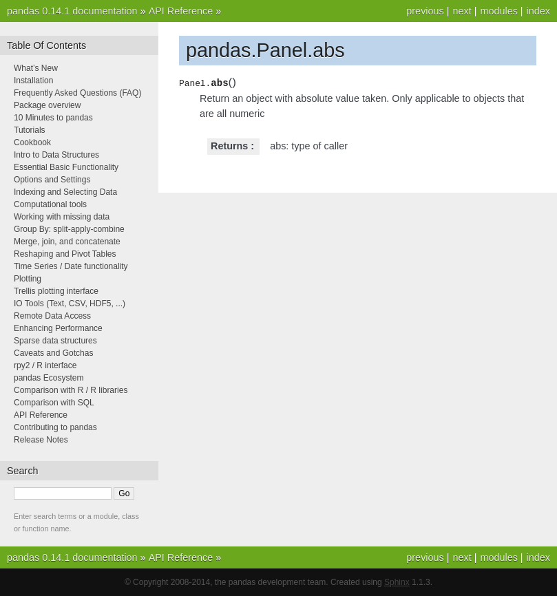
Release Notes (41, 440)
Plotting (27, 279)
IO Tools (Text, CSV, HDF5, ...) (69, 303)
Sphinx (397, 582)
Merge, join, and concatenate (67, 241)
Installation (33, 80)
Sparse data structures (55, 340)
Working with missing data (61, 217)
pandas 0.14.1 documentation (72, 11)
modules (498, 11)
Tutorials (29, 130)
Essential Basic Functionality (66, 167)
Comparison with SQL (54, 402)
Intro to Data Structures (56, 155)
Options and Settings (52, 179)
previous (424, 11)
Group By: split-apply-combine (69, 229)
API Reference (181, 11)
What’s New (36, 68)
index (538, 11)
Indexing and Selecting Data (65, 192)
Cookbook (32, 142)
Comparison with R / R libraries (70, 390)
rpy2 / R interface (45, 365)
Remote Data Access (52, 316)
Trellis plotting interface (56, 291)
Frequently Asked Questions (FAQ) (77, 93)
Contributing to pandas (55, 427)
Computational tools (50, 204)
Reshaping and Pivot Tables (65, 254)
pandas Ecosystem (48, 378)
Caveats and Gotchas (53, 353)
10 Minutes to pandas (53, 118)
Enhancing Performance (58, 328)
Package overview (47, 105)
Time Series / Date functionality (71, 266)
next (461, 11)
